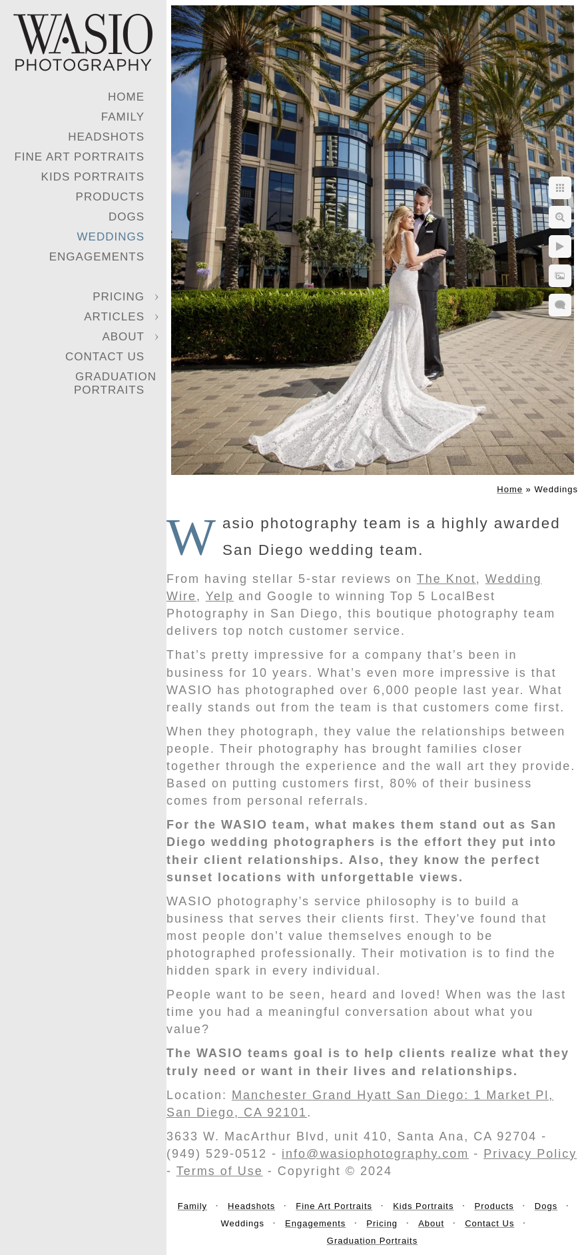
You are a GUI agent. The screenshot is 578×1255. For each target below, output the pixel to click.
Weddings (111, 236)
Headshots (106, 137)
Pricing (118, 296)
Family (122, 117)
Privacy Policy (530, 1153)
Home (126, 97)
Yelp (220, 596)
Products (110, 197)
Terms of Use (219, 1171)
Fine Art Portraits (79, 157)
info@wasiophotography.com (375, 1153)
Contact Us (104, 356)
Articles (114, 316)
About (123, 336)
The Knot (446, 579)
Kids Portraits (92, 177)
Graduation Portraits (115, 383)
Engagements (96, 256)
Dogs (126, 216)
